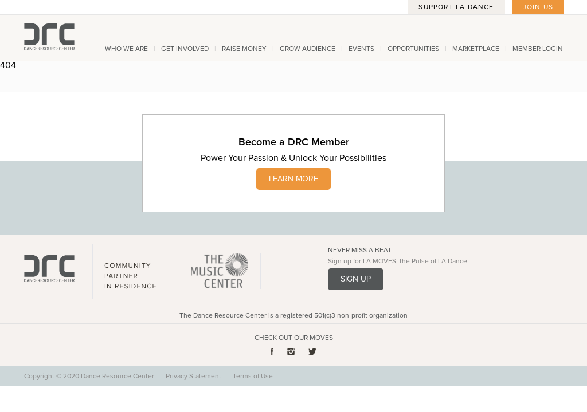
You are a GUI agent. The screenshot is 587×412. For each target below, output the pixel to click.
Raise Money (244, 49)
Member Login (537, 49)
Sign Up (356, 279)
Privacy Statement (193, 376)
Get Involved (185, 49)
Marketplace (475, 49)
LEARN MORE (293, 179)
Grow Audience (307, 49)
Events (361, 49)
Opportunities (413, 49)
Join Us (538, 7)
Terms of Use (253, 376)
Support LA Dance (456, 7)
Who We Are (126, 49)
